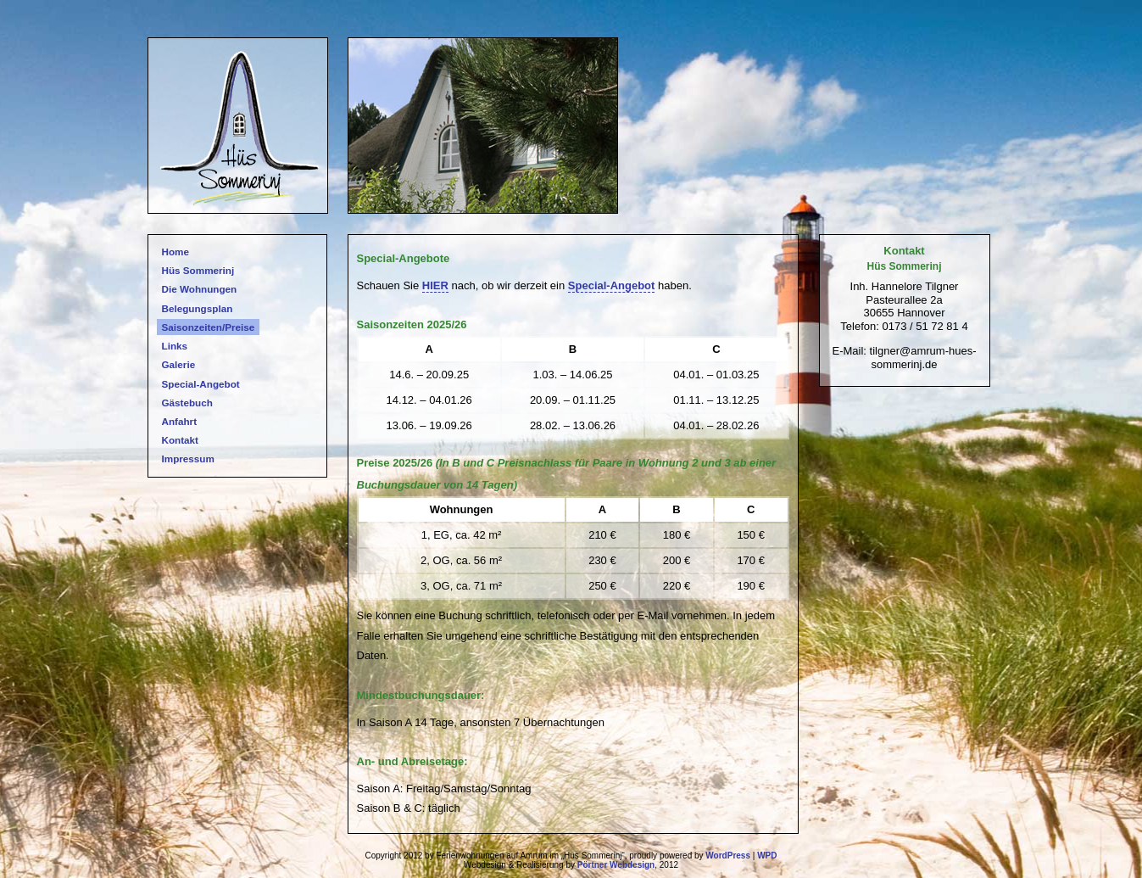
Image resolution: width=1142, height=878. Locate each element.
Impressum (188, 458)
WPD (767, 855)
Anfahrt (180, 421)
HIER (435, 285)
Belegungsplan (197, 308)
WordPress (727, 855)
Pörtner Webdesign (616, 865)
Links (175, 345)
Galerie (179, 364)
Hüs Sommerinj (198, 270)
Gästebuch (187, 402)
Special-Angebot (201, 383)
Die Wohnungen (199, 288)
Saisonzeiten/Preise (208, 327)
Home (175, 251)
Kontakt (180, 439)
